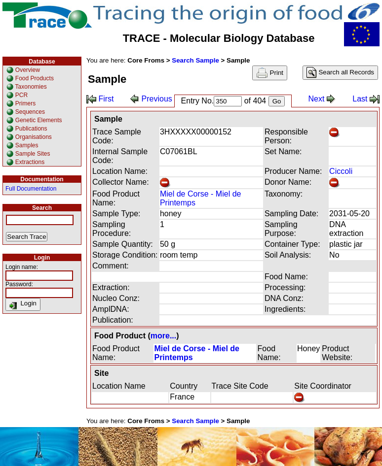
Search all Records (340, 72)
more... (163, 336)
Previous (151, 99)
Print (269, 73)
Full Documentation (30, 188)
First (100, 99)
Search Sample (195, 60)
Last (366, 99)
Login (23, 304)
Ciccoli (340, 171)
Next (322, 99)
